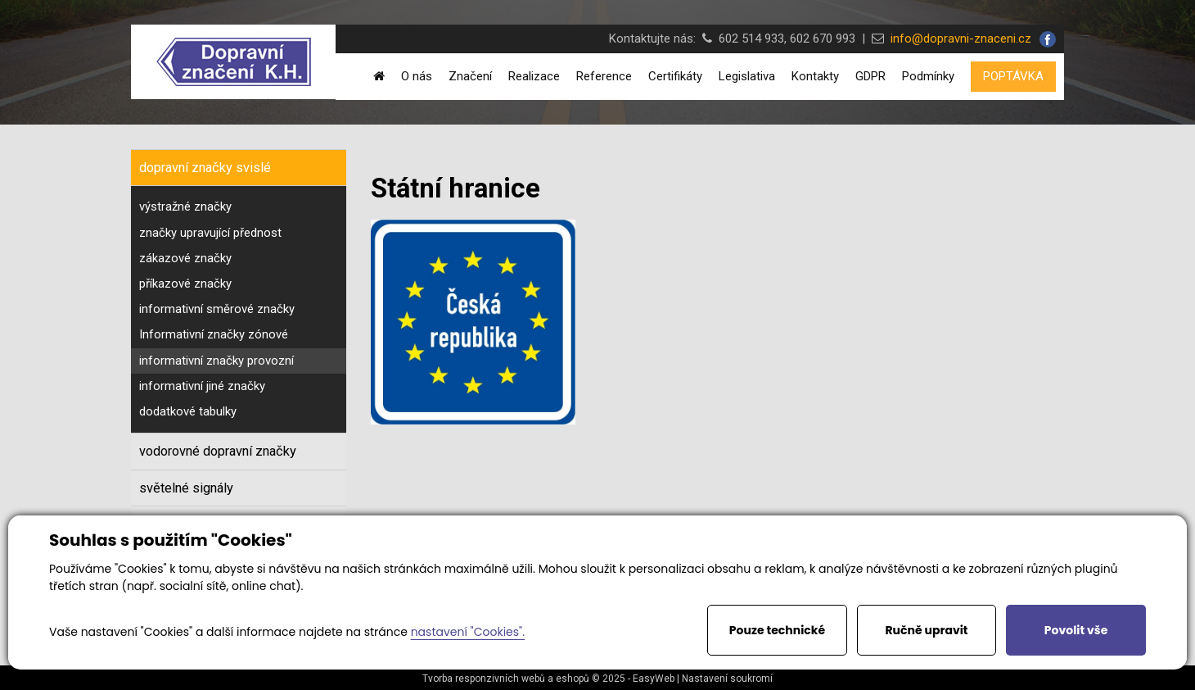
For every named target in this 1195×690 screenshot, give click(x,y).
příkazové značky (185, 283)
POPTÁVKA (1013, 76)
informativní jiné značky (202, 386)
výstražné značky (185, 206)
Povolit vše (1075, 630)
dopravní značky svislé (205, 167)
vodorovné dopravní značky (217, 451)
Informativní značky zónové (213, 334)
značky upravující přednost (210, 232)
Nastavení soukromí (727, 678)
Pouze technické (777, 630)
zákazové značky (185, 258)
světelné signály (186, 488)
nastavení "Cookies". (468, 632)
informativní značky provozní (216, 360)
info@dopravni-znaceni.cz (957, 38)
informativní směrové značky (217, 309)
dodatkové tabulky (188, 411)
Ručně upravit (926, 630)
